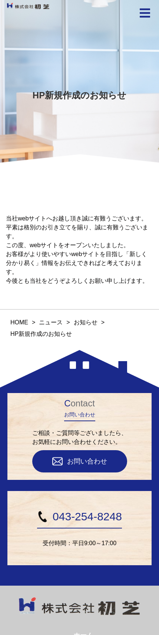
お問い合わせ (79, 461)
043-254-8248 (79, 516)
